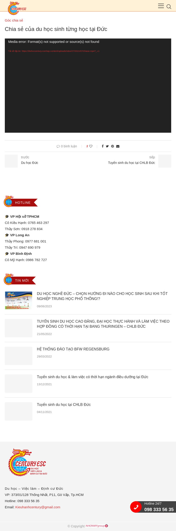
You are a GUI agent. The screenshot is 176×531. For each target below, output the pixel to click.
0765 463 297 (38, 223)
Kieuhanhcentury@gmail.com (37, 507)
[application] (88, 86)
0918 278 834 (32, 229)
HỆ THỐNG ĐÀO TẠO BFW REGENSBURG (73, 349)
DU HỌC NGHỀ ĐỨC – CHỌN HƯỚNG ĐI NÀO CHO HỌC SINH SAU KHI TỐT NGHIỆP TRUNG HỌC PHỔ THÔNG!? (102, 296)
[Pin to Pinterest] (112, 146)
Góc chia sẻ (14, 20)
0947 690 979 (29, 247)
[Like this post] (94, 146)
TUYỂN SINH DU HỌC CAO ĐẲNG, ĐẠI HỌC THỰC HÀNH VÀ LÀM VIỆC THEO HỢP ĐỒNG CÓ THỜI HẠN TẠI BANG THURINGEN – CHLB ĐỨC (103, 323)
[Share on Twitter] (107, 146)
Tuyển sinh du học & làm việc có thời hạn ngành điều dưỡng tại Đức (92, 377)
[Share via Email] (117, 146)
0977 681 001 (35, 241)
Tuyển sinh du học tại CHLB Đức (64, 405)
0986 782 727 (36, 260)
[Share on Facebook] (103, 146)
